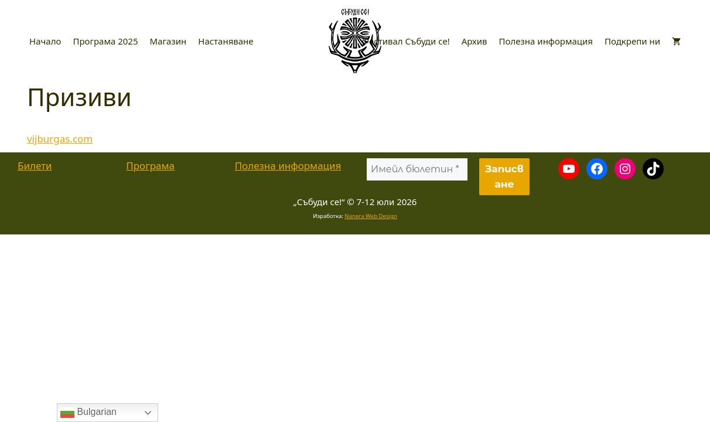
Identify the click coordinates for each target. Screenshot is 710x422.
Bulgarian (88, 413)
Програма (150, 165)
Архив (474, 41)
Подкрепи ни (632, 41)
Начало (45, 41)
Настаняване (225, 41)
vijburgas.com (60, 138)
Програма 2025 (105, 41)
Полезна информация (546, 41)
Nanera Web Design (370, 216)
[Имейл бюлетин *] (417, 169)
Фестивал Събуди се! (406, 41)
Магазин (168, 41)
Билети (35, 165)
